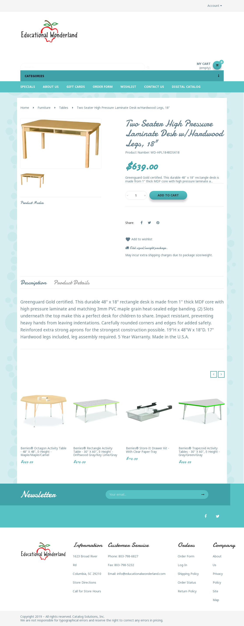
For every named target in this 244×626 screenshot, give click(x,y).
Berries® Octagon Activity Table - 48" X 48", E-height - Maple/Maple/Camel (43, 451)
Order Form (186, 556)
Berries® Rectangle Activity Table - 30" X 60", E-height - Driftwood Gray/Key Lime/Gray (95, 451)
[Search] (82, 65)
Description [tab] (33, 282)
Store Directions (84, 582)
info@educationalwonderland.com (141, 574)
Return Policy (187, 591)
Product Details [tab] (71, 282)
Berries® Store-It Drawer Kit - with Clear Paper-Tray (147, 449)
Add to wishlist (138, 239)
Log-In (182, 565)
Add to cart (168, 195)
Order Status (187, 582)
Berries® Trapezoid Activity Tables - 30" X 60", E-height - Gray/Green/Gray (199, 451)
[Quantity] (136, 195)
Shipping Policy (188, 574)
